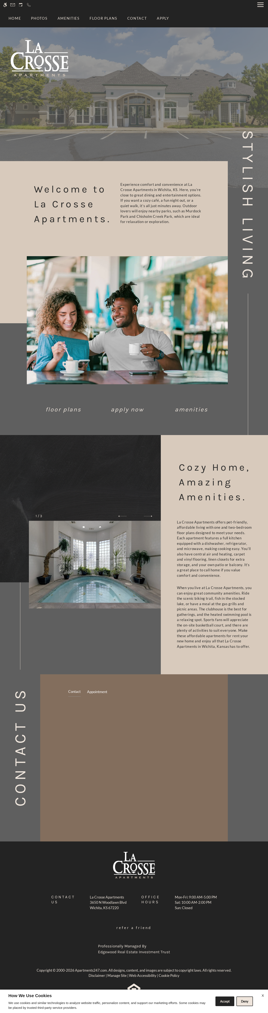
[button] (122, 516)
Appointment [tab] (97, 692)
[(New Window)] (108, 905)
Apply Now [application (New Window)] (127, 409)
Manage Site (117, 975)
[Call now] (29, 4)
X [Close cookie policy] (263, 995)
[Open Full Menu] (260, 4)
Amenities (69, 18)
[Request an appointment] (21, 4)
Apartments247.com (91, 970)
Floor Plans (103, 18)
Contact (137, 18)
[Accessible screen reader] (5, 4)
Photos (39, 18)
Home (15, 18)
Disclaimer (97, 975)
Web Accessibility (142, 975)
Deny (244, 1001)
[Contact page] (13, 4)
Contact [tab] (74, 691)
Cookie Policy (169, 975)
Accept (225, 1001)
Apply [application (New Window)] (163, 18)
